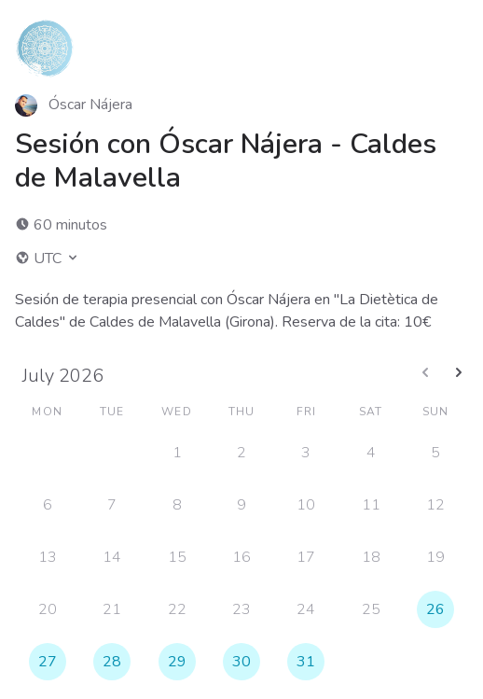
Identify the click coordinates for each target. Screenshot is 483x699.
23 (241, 609)
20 (47, 609)
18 (371, 557)
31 (306, 661)
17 (306, 557)
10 (306, 505)
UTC (47, 258)
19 (435, 557)
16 (241, 557)
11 (371, 505)
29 (177, 661)
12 (435, 505)
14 (112, 557)
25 (371, 609)
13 (47, 557)
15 (177, 557)
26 (435, 609)
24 (306, 609)
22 (177, 609)
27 (47, 661)
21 (112, 609)
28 (112, 661)
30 (241, 661)
